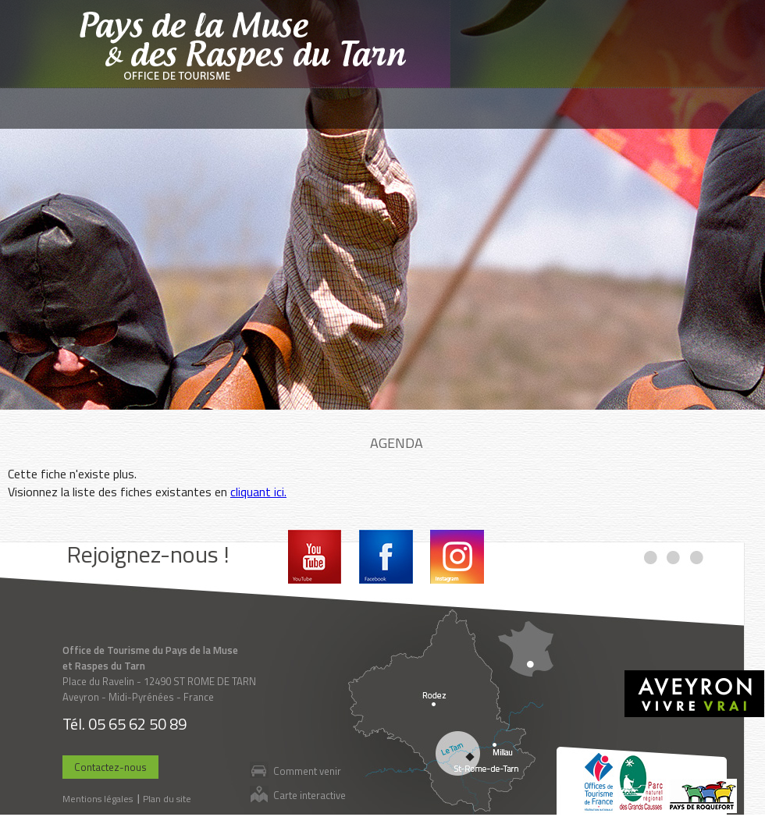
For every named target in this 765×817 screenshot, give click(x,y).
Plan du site (167, 798)
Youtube (315, 557)
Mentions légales (97, 798)
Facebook (386, 557)
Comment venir (307, 770)
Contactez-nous (110, 767)
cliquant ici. (258, 491)
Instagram (457, 557)
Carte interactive (309, 794)
